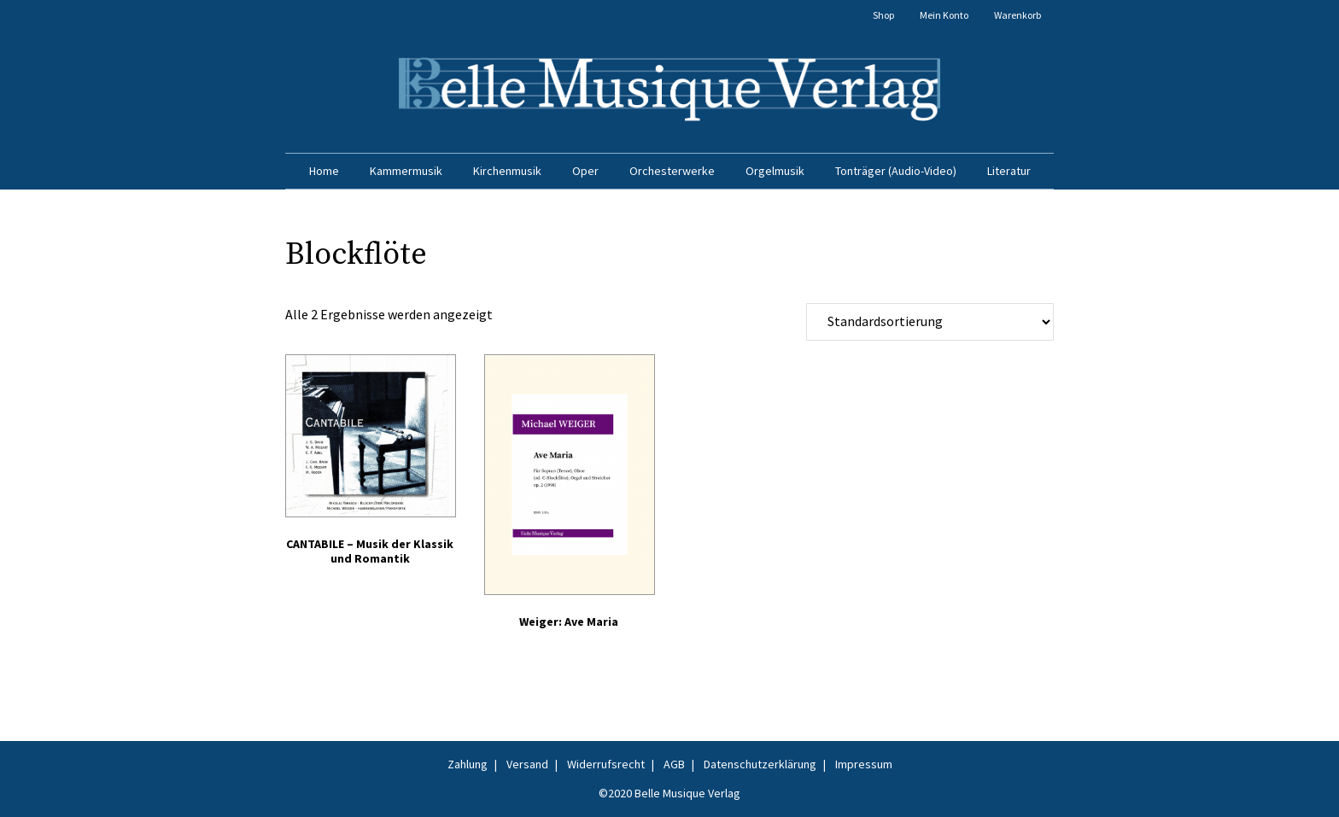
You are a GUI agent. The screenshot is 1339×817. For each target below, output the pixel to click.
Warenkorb (1017, 15)
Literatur (1009, 170)
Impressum (863, 764)
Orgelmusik (775, 170)
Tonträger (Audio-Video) (895, 170)
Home (324, 170)
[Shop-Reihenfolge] (930, 322)
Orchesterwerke (672, 170)
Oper (585, 170)
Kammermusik (406, 170)
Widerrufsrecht (606, 764)
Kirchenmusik (507, 170)
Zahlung (467, 764)
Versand (527, 764)
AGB (674, 764)
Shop (883, 15)
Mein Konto (944, 15)
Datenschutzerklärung (760, 764)
